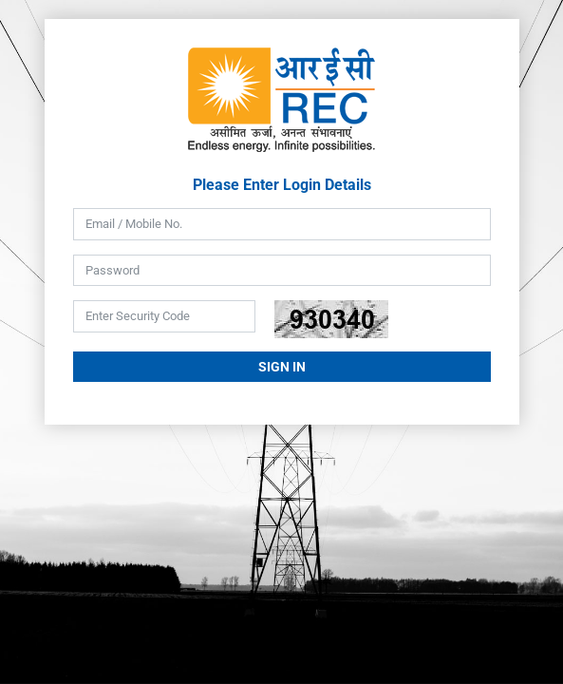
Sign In (282, 366)
